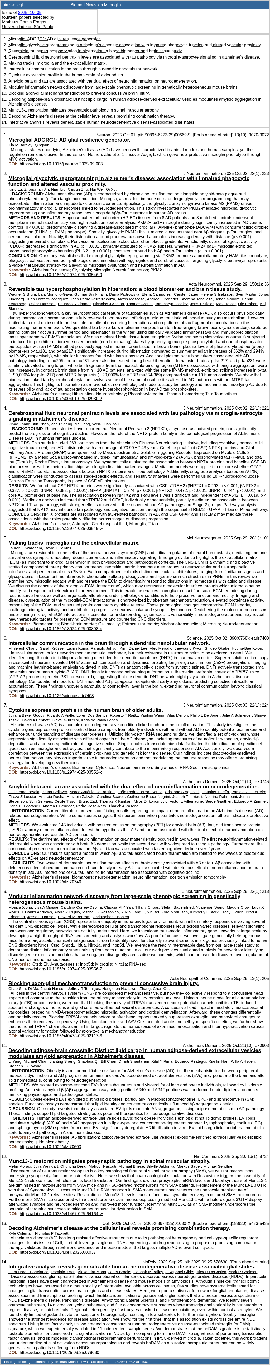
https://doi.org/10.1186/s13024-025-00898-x (61, 628)
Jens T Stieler (202, 304)
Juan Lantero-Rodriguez (47, 299)
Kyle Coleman (20, 1233)
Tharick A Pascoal (123, 806)
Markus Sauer (189, 1166)
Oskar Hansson (42, 304)
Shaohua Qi (88, 1061)
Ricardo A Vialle (60, 715)
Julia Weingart (45, 1166)
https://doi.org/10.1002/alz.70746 (50, 882)
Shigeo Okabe (217, 648)
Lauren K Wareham (25, 548)
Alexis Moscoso (131, 299)
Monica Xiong (20, 907)
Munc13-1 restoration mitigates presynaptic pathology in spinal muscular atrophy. (84, 110)
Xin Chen (41, 424)
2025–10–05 (29, 12)
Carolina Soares (111, 796)
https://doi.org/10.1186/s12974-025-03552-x (61, 772)
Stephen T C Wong (24, 1066)
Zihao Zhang (19, 424)
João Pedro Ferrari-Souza (92, 299)
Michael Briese (131, 1166)
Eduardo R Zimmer (74, 304)
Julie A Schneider (237, 715)
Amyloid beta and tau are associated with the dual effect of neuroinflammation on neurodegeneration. (102, 81)
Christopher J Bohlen (111, 917)
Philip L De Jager (205, 715)
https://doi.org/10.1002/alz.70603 (50, 1146)
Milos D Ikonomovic (150, 801)
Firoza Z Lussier (22, 796)
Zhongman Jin (36, 189)
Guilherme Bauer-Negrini (148, 796)
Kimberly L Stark (204, 912)
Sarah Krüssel (52, 648)
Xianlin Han (218, 1061)
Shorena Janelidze (196, 299)
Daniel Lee (138, 648)
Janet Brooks (119, 1272)
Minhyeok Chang (23, 648)
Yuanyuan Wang (210, 907)
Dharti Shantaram (134, 1061)
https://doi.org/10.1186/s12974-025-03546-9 (61, 274)
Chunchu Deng (73, 1166)
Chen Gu (160, 988)
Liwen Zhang (139, 988)
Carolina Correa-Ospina (81, 907)
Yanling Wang (152, 715)
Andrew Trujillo (67, 912)
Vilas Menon (177, 715)
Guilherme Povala (23, 792)
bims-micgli (13, 5)
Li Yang (14, 1061)
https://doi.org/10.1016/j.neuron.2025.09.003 (61, 164)
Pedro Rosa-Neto (91, 806)
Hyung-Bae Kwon (247, 648)
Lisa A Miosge (46, 907)
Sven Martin (245, 294)
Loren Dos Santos (92, 715)
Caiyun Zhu (78, 189)
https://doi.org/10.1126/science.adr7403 (57, 695)
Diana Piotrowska (124, 294)
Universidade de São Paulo (27, 27)
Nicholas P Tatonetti (52, 1233)
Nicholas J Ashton (108, 304)
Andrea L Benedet (162, 299)
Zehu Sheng (61, 424)
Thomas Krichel (66, 1362)
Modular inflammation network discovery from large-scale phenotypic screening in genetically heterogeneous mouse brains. (123, 87)
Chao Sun (17, 988)
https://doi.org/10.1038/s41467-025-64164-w (61, 1213)
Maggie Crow (238, 907)
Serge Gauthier (218, 801)
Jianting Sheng (63, 1061)
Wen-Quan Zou (105, 424)
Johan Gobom (227, 299)
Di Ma (33, 988)
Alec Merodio (161, 648)
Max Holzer (226, 304)
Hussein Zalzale (80, 796)
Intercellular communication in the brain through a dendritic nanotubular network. (83, 69)
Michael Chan (35, 1061)
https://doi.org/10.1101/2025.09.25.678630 (59, 1352)
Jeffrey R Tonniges (84, 988)
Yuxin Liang (131, 912)
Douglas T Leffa (215, 792)
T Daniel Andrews (37, 912)
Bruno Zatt (88, 801)
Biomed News (83, 5)
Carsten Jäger (186, 294)
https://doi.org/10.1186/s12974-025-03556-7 (61, 969)
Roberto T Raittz (124, 715)
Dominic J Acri (63, 1272)
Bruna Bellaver (54, 792)
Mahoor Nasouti (102, 1166)
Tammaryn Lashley (171, 304)
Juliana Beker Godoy (26, 715)
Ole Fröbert (248, 304)
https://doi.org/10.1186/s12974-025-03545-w (61, 528)
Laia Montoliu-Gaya (55, 294)
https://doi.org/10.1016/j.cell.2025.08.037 (58, 1252)
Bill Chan (108, 1061)
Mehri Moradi (19, 1166)
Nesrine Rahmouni (221, 796)
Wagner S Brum (22, 294)
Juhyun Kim (116, 648)
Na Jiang (82, 424)
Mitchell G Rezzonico (100, 912)
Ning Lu (15, 189)
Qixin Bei (151, 912)
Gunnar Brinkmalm (90, 294)
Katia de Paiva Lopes (99, 720)
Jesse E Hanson (41, 917)
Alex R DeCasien (211, 1272)
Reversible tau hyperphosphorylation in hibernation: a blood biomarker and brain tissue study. (95, 51)
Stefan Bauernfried (177, 907)
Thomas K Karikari (115, 801)
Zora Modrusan (174, 912)
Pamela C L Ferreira (248, 792)
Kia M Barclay (20, 145)
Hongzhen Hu (114, 988)
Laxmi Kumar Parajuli (85, 648)
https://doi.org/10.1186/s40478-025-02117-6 (61, 1036)
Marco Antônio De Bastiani (92, 792)
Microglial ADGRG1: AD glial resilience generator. (54, 39)
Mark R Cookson (243, 1272)
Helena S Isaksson (217, 294)
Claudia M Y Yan (118, 907)
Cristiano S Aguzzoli (182, 792)
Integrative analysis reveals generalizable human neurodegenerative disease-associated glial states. (102, 122)
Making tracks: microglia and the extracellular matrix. (57, 63)
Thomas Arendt (139, 304)
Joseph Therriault (187, 796)
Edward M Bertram (74, 917)
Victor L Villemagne (186, 801)
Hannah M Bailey (148, 1272)
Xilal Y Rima (161, 1061)
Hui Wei (96, 189)
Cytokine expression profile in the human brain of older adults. (66, 75)
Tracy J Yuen (232, 912)
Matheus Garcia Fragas (24, 22)
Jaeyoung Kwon (188, 648)
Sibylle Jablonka (160, 1166)
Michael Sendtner (218, 1166)
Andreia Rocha (52, 796)
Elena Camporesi (157, 294)
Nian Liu (58, 189)
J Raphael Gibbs (179, 1272)
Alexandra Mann (92, 1272)
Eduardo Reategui (190, 1061)
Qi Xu (111, 189)
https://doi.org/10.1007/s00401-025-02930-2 (61, 398)
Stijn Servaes (40, 801)
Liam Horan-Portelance (28, 1272)
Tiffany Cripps (147, 907)
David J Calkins (57, 548)
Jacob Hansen (53, 988)
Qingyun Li (44, 145)
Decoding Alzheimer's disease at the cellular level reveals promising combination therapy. (91, 116)
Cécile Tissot (65, 801)
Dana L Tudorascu (24, 806)
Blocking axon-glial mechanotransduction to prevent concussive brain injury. (79, 93)
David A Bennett (36, 720)
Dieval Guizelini (65, 720)
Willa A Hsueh (243, 1061)
